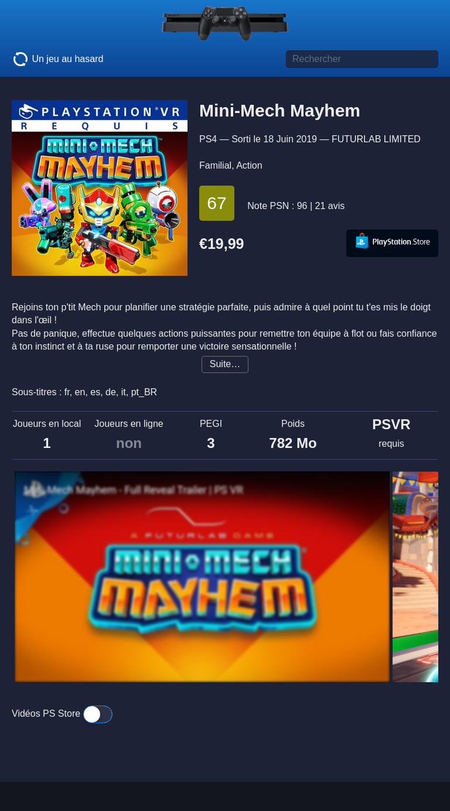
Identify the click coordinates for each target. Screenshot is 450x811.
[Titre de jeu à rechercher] (362, 59)
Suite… (225, 364)
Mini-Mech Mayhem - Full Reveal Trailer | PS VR (133, 490)
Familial (215, 165)
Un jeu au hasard (57, 59)
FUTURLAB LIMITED (376, 139)
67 (216, 203)
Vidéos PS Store (62, 713)
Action (249, 165)
